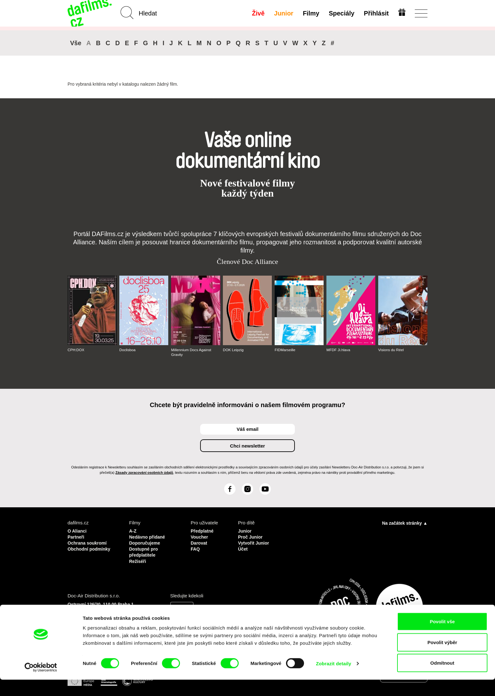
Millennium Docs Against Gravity (191, 352)
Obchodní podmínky (90, 547)
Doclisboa (127, 350)
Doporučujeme (145, 542)
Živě (257, 13)
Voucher (200, 536)
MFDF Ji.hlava (338, 350)
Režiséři (138, 559)
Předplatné (203, 530)
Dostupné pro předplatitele (144, 550)
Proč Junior (251, 536)
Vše (75, 43)
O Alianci (78, 530)
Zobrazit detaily (333, 679)
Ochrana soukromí (89, 542)
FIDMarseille (285, 350)
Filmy (310, 13)
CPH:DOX (76, 350)
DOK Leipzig (233, 350)
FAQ (195, 547)
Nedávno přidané (148, 536)
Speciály (341, 13)
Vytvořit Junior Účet (254, 544)
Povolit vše (442, 637)
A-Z (133, 530)
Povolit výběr (442, 658)
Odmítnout (442, 679)
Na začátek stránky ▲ (404, 522)
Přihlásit (375, 13)
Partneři (77, 536)
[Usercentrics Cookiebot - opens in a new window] (41, 683)
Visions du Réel (391, 350)
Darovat (199, 542)
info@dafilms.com (103, 620)
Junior (283, 13)
